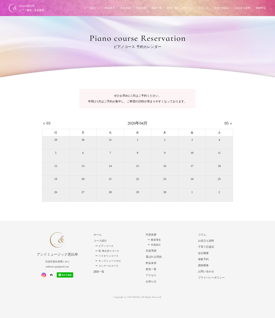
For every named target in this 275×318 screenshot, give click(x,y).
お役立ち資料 (242, 8)
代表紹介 (156, 244)
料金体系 (109, 8)
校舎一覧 (172, 8)
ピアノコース (106, 245)
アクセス (187, 8)
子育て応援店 (221, 8)
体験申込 (260, 8)
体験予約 (203, 259)
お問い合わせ (206, 271)
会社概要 (203, 253)
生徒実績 (125, 8)
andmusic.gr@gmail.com (57, 266)
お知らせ (203, 8)
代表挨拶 (140, 8)
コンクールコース (108, 265)
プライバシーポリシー (211, 277)
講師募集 (203, 265)
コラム (202, 234)
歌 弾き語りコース (109, 250)
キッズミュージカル (110, 260)
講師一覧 (156, 8)
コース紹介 (89, 8)
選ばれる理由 (154, 256)
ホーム (98, 234)
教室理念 (156, 239)
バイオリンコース (108, 255)
